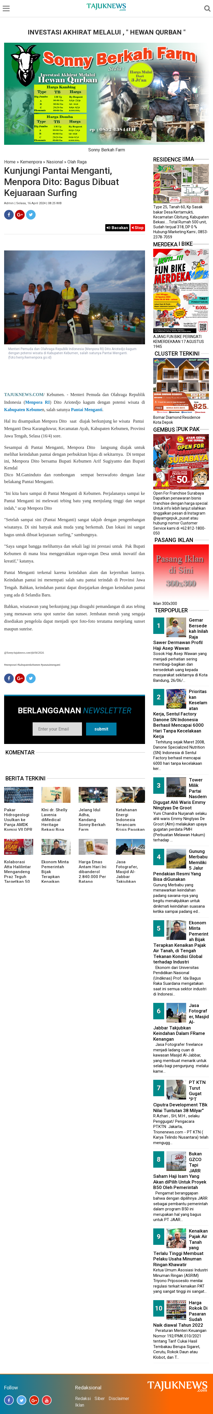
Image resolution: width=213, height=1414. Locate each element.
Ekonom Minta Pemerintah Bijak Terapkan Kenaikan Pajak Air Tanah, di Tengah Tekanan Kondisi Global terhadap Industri (180, 942)
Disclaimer (119, 1398)
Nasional (54, 162)
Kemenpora (31, 162)
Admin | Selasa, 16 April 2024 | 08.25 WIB (33, 203)
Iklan (79, 1405)
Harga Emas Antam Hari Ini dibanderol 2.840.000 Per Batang (92, 871)
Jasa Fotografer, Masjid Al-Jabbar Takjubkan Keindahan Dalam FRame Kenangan (129, 879)
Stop (138, 227)
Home (10, 162)
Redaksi (83, 1398)
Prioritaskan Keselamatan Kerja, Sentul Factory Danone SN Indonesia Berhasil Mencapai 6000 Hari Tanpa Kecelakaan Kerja (180, 714)
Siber (100, 1398)
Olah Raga (77, 162)
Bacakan (117, 227)
